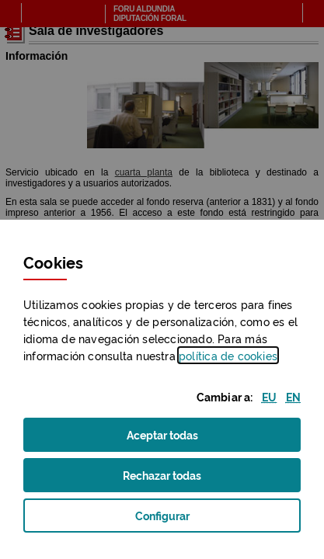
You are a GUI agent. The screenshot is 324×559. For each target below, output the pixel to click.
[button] (269, 396)
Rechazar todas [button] (181, 479)
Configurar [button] (182, 520)
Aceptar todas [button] (182, 439)
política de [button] (228, 355)
